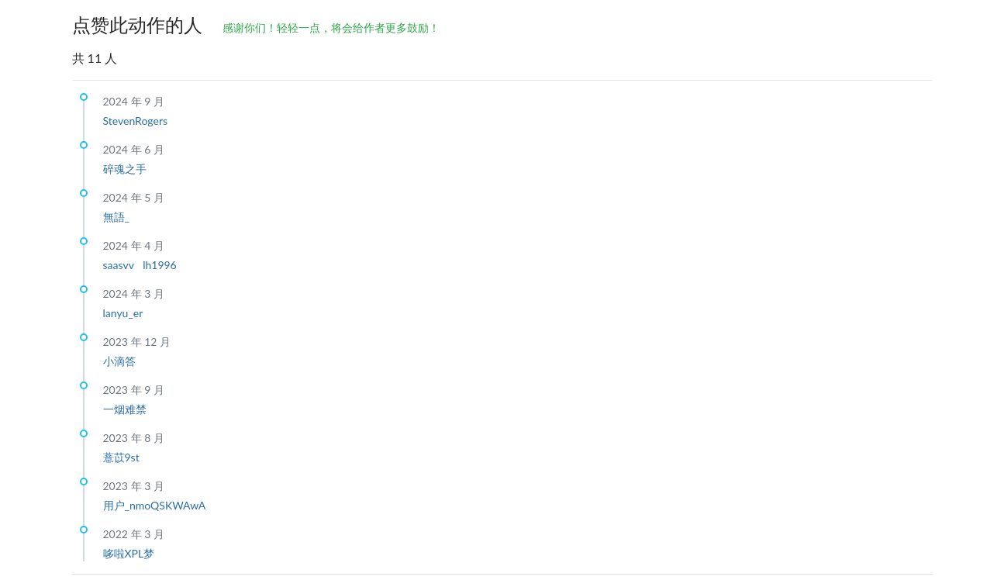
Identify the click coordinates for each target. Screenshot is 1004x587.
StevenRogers (135, 120)
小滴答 (119, 361)
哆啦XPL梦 (129, 553)
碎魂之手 (125, 168)
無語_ (116, 216)
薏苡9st (121, 457)
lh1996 (160, 264)
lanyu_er (123, 312)
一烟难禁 (125, 409)
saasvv (120, 264)
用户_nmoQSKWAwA (154, 505)
